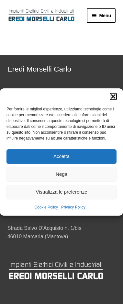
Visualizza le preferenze (61, 192)
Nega (61, 174)
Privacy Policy (73, 207)
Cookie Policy (46, 207)
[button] (113, 96)
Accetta (61, 156)
